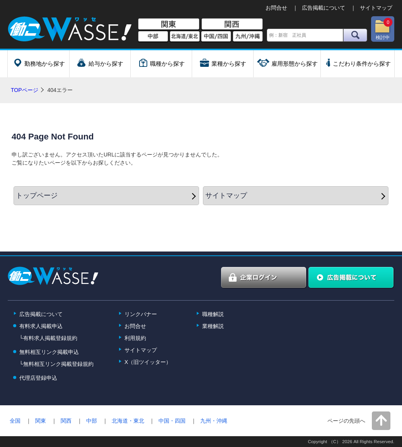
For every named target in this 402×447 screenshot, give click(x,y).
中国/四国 (216, 37)
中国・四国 (172, 421)
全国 (15, 421)
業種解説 (213, 326)
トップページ (37, 195)
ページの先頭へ (346, 421)
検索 (355, 35)
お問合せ (276, 8)
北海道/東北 (185, 37)
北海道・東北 (128, 421)
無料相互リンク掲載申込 (49, 352)
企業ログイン (264, 278)
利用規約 (135, 338)
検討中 (383, 29)
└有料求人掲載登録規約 (48, 338)
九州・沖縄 (213, 421)
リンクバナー (140, 314)
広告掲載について (323, 8)
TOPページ (24, 90)
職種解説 (213, 314)
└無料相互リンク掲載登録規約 (56, 364)
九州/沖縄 (248, 37)
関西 (232, 24)
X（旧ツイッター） (147, 362)
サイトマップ (376, 8)
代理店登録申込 (38, 378)
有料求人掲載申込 (41, 326)
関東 (168, 24)
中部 (153, 37)
